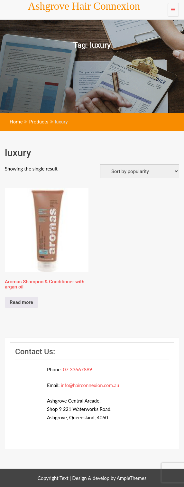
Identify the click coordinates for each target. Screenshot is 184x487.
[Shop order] (139, 171)
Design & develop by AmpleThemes (109, 478)
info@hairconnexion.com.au (90, 385)
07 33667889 (77, 369)
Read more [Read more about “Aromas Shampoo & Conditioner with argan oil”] (21, 302)
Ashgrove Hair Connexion (84, 6)
